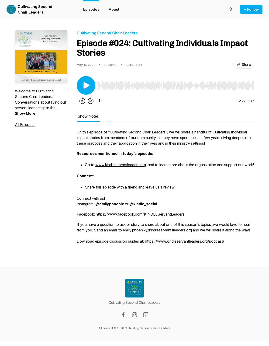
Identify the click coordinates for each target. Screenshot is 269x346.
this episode (106, 187)
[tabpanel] (165, 189)
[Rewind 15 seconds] (82, 101)
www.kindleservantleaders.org (120, 164)
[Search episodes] (231, 9)
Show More (25, 113)
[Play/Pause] (86, 85)
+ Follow (251, 9)
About (114, 9)
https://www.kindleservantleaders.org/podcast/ (184, 241)
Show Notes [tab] (88, 116)
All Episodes (25, 124)
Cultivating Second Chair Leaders (35, 9)
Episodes (91, 9)
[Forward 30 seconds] (90, 101)
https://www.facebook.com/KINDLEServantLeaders (140, 214)
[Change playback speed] (100, 101)
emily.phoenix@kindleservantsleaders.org (157, 230)
